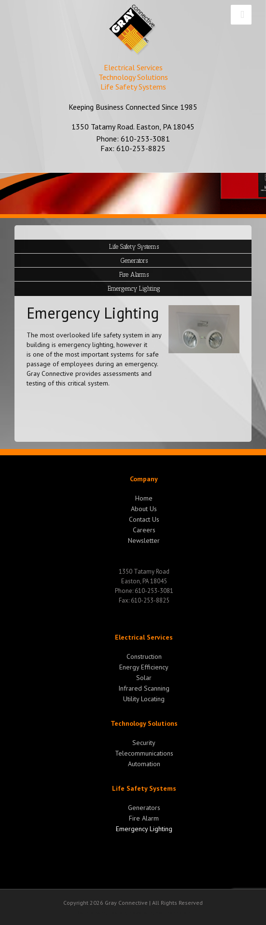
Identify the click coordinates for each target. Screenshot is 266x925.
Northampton (172, 912)
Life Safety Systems (144, 788)
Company (144, 479)
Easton (117, 912)
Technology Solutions (144, 723)
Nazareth (140, 912)
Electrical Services (144, 637)
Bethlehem (91, 912)
